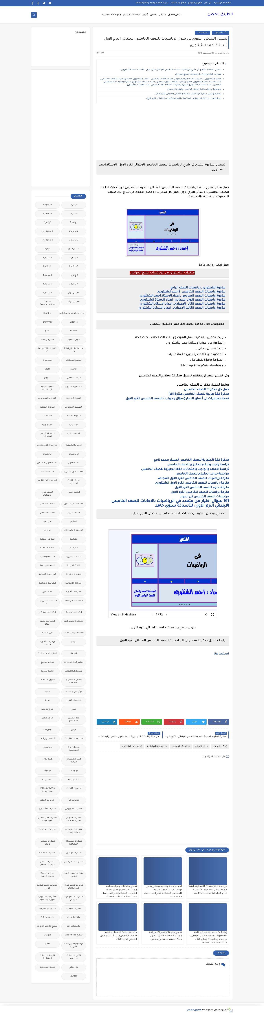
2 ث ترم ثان (73, 249)
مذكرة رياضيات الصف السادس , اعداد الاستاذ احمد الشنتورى (182, 296)
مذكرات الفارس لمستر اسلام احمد (73, 819)
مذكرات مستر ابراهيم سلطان (47, 863)
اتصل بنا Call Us (178, 3)
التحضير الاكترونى (73, 387)
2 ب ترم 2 (73, 231)
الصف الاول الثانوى (73, 472)
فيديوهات (47, 730)
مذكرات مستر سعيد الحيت (47, 875)
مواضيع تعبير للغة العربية (74, 945)
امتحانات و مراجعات (74, 633)
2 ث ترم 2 (73, 240)
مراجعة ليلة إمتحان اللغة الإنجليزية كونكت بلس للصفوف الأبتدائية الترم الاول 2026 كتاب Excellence (208, 890)
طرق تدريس (47, 709)
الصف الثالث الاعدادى (73, 482)
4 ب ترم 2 (73, 284)
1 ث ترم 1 (73, 214)
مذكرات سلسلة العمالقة (74, 842)
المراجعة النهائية (111, 15)
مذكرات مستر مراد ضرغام (73, 898)
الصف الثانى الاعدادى (47, 494)
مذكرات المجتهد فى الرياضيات (47, 819)
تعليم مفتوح (47, 662)
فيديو (73, 730)
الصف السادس (47, 513)
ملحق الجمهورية (47, 909)
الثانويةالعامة (74, 416)
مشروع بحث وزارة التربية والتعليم (47, 898)
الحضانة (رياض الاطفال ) (47, 435)
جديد (47, 692)
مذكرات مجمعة (47, 853)
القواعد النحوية (47, 539)
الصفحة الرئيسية (222, 3)
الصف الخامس (181, 746)
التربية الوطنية (73, 398)
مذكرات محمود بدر (74, 862)
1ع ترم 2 (47, 222)
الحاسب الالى (73, 434)
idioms (73, 331)
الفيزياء (47, 530)
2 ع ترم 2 (74, 258)
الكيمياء (74, 548)
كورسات (74, 771)
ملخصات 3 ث (73, 926)
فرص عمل (47, 718)
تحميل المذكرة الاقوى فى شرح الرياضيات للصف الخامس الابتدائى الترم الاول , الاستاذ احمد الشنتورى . (170, 70)
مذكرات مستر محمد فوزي (47, 886)
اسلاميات (47, 360)
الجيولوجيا (47, 425)
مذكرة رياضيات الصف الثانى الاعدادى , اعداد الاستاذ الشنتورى (182, 304)
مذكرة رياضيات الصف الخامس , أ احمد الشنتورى (191, 292)
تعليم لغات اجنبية (47, 653)
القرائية (74, 539)
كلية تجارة (47, 759)
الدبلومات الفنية (74, 445)
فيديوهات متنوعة (74, 739)
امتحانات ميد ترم (47, 612)
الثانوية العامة (47, 407)
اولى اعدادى (47, 633)
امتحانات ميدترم (131, 15)
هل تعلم (73, 967)
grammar (47, 322)
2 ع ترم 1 (47, 249)
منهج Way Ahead (74, 935)
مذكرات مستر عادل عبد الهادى (73, 886)
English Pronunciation (47, 303)
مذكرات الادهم (47, 800)
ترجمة (74, 653)
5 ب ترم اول (220, 33)
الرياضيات (203, 33)
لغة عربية (47, 780)
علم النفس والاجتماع (74, 719)
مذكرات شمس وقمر (47, 842)
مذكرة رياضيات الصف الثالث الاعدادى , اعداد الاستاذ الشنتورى (182, 308)
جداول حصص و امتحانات (74, 681)
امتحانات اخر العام (74, 601)
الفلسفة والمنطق (73, 530)
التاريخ (47, 378)
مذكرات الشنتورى (132, 746)
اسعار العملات (73, 360)
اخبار (47, 331)
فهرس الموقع (195, 3)
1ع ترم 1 (73, 222)
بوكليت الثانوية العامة (47, 643)
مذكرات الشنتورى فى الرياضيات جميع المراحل (198, 74)
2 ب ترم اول (47, 231)
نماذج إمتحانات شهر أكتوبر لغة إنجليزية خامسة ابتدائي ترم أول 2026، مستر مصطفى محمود (165, 936)
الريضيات (47, 454)
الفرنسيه (47, 522)
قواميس (47, 747)
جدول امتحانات (47, 680)
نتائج (47, 944)
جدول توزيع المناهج (74, 692)
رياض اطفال (174, 15)
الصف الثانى (74, 492)
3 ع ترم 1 (74, 275)
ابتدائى (162, 15)
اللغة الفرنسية (47, 565)
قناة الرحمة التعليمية (74, 749)
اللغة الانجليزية (74, 557)
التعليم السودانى (73, 407)
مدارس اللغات (74, 788)
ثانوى (145, 15)
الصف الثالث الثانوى (47, 480)
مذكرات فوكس (73, 853)
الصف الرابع (74, 513)
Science (74, 322)
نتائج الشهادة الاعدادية (74, 957)
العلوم (73, 522)
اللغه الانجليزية (74, 574)
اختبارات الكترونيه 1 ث (47, 350)
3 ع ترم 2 (47, 266)
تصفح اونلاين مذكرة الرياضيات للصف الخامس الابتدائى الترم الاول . (187, 94)
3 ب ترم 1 (47, 258)
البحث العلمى (74, 378)
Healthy (47, 313)
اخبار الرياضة (47, 340)
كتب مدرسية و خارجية (73, 760)
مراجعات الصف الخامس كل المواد (204, 497)
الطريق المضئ (220, 15)
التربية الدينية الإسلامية (47, 388)
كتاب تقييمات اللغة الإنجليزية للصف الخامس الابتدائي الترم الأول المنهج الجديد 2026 (118, 936)
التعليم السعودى (47, 398)
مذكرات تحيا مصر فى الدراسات (73, 831)
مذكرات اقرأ (74, 800)
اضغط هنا (221, 654)
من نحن (208, 3)
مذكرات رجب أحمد (47, 829)
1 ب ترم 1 (73, 205)
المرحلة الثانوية (73, 592)
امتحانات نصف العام (47, 623)
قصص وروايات (47, 739)
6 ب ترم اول (74, 302)
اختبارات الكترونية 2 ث (73, 350)
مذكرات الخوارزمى (73, 809)
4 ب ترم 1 (47, 275)
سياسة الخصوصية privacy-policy (152, 3)
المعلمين (47, 592)
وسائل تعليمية (47, 967)
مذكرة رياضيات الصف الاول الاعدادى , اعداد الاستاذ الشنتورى (182, 300)
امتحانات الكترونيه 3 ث (47, 602)
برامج (73, 642)
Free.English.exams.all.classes (72, 313)
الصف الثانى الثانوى (73, 504)
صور (74, 709)
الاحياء (74, 369)
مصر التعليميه (73, 909)
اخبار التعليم (73, 340)
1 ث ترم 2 (47, 214)
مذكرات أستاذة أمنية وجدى (47, 790)
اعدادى (153, 15)
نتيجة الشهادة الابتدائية (47, 957)
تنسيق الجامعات (73, 671)
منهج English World (47, 926)
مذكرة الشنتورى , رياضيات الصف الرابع (197, 288)
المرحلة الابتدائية (157, 746)
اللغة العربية (73, 565)
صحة (47, 700)
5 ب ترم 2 (47, 284)
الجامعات (47, 416)
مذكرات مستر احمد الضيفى (73, 875)
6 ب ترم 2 (47, 293)
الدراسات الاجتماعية (47, 445)
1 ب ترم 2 (47, 205)
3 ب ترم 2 (73, 266)
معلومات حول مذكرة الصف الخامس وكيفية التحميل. (194, 89)
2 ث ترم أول (47, 240)
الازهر (47, 369)
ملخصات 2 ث (47, 917)
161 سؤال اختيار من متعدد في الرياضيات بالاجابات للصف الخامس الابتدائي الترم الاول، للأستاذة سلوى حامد (170, 503)
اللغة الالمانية (47, 548)
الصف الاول (74, 463)
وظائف (73, 976)
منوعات (47, 935)
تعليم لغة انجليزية (73, 662)
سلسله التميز (74, 700)
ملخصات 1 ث (73, 917)
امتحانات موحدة (74, 612)
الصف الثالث (47, 472)
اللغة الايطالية (47, 557)
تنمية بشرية (47, 671)
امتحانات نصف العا (73, 621)
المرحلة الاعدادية (47, 583)
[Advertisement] (162, 131)
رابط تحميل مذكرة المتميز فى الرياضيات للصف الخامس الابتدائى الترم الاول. (183, 99)
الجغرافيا (73, 425)
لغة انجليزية (73, 780)
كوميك (47, 771)
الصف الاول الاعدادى (47, 463)
